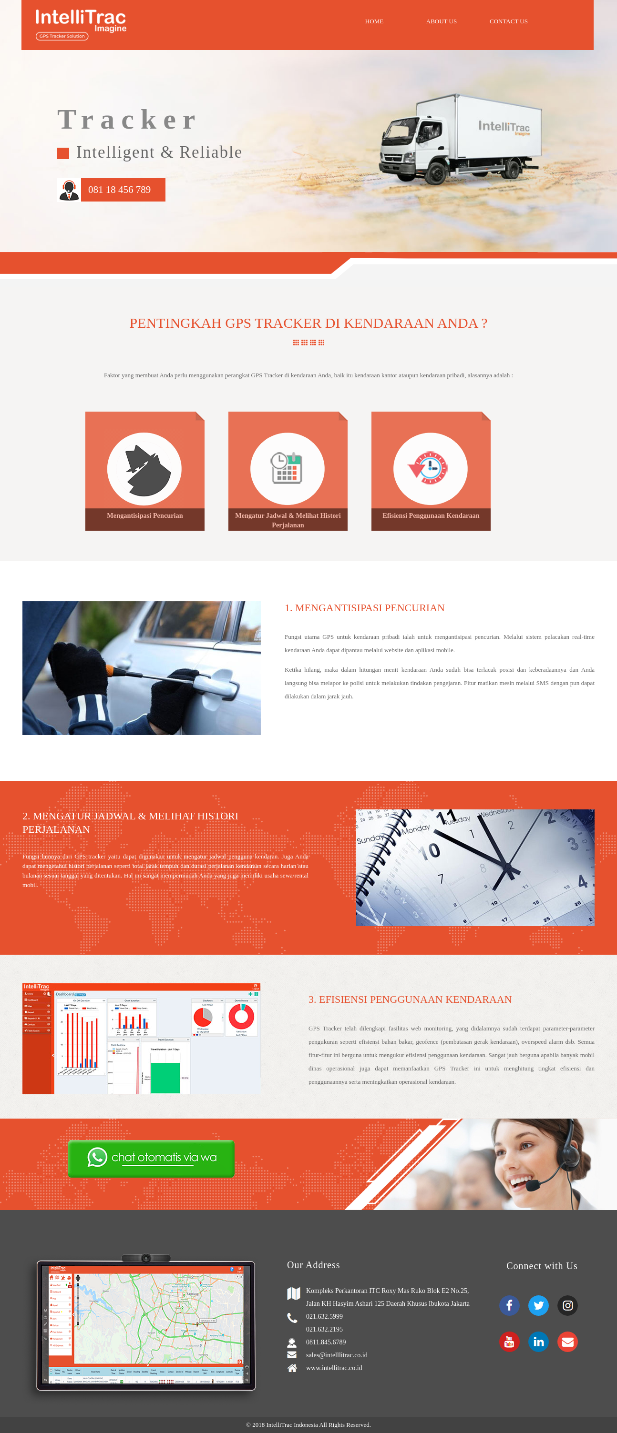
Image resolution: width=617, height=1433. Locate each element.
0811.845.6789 (326, 1342)
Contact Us (509, 21)
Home (374, 21)
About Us (441, 21)
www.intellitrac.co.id (334, 1368)
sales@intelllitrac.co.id (337, 1355)
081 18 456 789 (119, 189)
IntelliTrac (280, 1424)
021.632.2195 (324, 1329)
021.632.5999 (324, 1316)
